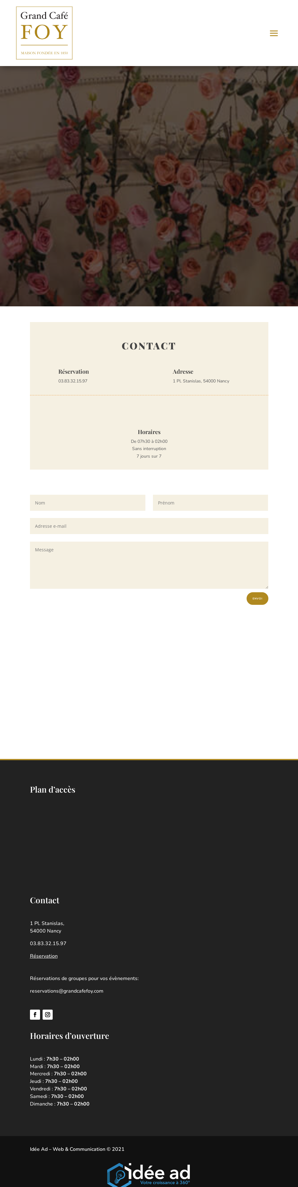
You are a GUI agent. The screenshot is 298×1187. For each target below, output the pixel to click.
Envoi (256, 599)
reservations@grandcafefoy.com (66, 992)
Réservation (44, 957)
